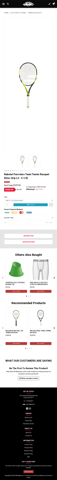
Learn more (39, 189)
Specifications (28, 242)
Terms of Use (28, 444)
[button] (51, 204)
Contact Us (28, 435)
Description (28, 236)
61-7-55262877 (28, 401)
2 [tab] (28, 296)
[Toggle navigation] (3, 4)
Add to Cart (16, 291)
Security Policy (28, 454)
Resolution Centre (28, 423)
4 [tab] (31, 348)
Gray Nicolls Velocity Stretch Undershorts (39, 283)
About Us (28, 432)
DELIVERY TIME (28, 218)
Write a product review (28, 378)
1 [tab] (26, 296)
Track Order (28, 420)
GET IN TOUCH (28, 471)
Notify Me (30, 204)
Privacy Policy (28, 447)
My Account (28, 417)
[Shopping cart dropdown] (53, 4)
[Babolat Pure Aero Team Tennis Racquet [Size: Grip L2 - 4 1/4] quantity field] (8, 204)
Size (5, 197)
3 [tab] (30, 296)
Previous (3, 278)
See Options (40, 291)
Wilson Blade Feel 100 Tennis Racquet (14, 331)
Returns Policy (28, 450)
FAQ (28, 457)
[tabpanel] (16, 276)
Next (54, 278)
